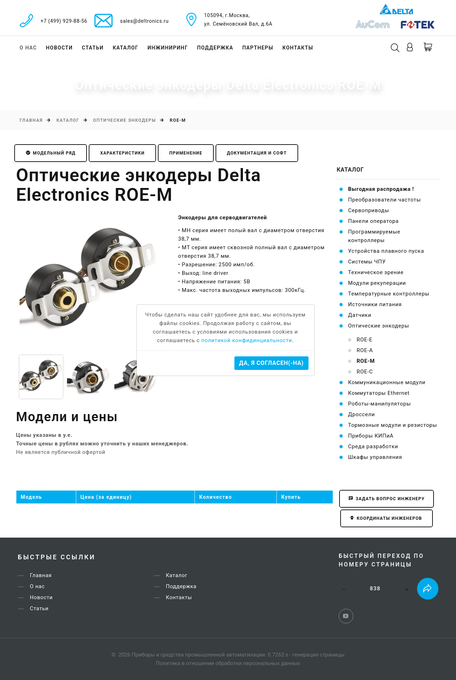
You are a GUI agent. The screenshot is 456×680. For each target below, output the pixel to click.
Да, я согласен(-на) (271, 363)
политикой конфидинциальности (246, 340)
